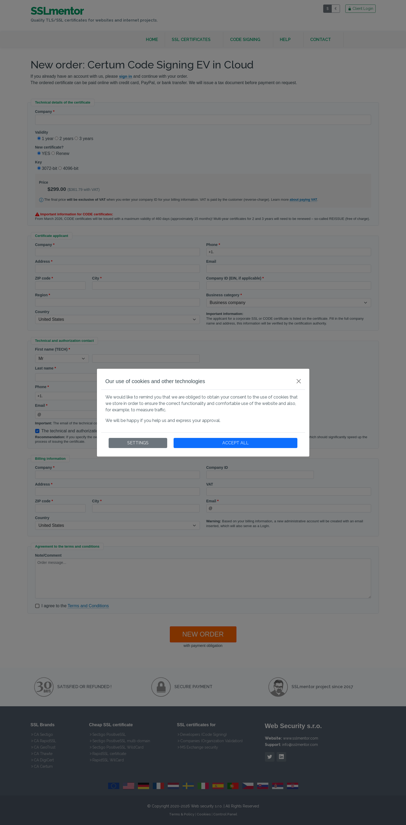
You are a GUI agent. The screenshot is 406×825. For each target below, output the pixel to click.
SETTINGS (138, 442)
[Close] (298, 381)
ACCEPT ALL (235, 442)
